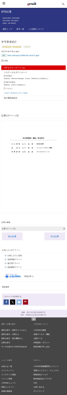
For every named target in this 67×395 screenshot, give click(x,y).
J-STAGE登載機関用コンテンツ (46, 366)
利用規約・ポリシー (42, 342)
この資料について (36, 29)
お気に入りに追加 (14, 255)
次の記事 (55, 236)
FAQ (35, 383)
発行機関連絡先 (10, 98)
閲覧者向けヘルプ (41, 374)
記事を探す (5, 342)
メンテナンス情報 (8, 374)
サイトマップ (39, 391)
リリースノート (7, 370)
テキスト (9, 88)
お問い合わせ (39, 387)
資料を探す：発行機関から (12, 338)
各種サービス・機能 (42, 334)
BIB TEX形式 (10, 82)
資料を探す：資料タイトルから (14, 330)
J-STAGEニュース (8, 383)
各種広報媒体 (6, 391)
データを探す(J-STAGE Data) (14, 346)
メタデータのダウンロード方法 (15, 93)
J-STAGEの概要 (40, 330)
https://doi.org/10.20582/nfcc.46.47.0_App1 (23, 55)
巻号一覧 (20, 29)
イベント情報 (6, 378)
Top (33, 319)
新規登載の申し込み (42, 346)
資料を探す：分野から (10, 334)
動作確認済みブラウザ (43, 378)
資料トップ (7, 29)
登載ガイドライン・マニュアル (46, 370)
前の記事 (12, 236)
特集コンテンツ (7, 387)
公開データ (38, 338)
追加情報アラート (14, 259)
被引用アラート (13, 263)
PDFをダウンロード (14, 67)
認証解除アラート (14, 267)
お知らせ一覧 (6, 366)
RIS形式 (9, 76)
